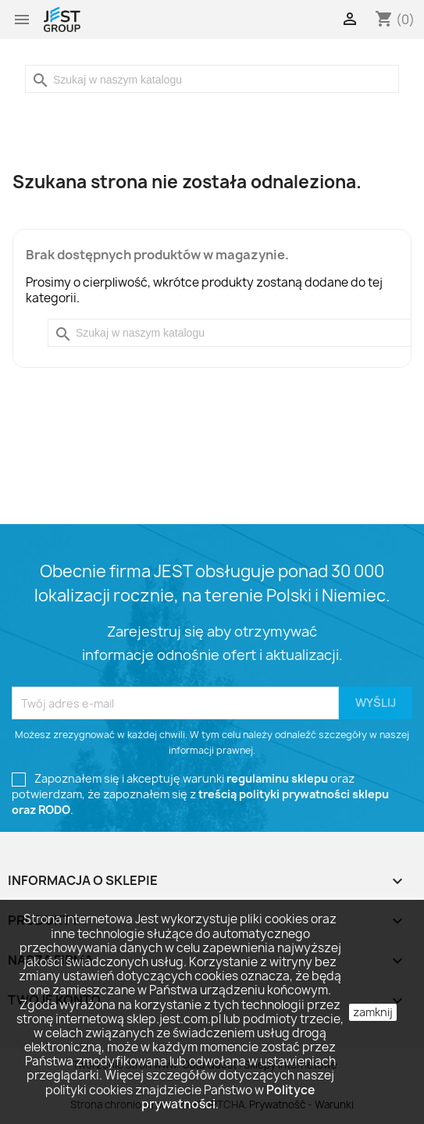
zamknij (373, 1011)
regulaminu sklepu (277, 778)
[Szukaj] (212, 79)
